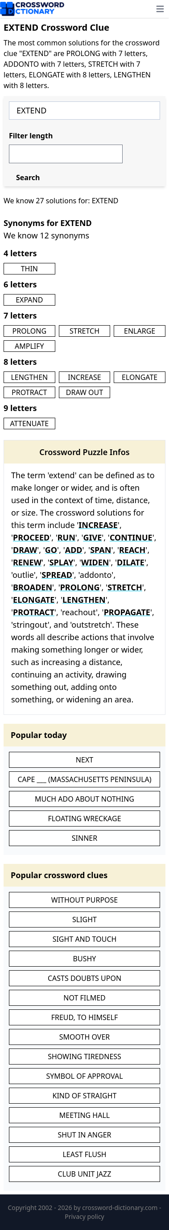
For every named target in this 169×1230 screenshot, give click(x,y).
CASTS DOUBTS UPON (84, 978)
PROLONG (29, 331)
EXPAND (29, 300)
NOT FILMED (84, 998)
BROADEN (32, 587)
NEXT (84, 760)
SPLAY (61, 562)
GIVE (92, 537)
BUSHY (84, 959)
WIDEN (95, 562)
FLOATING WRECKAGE (84, 818)
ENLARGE (139, 331)
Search (28, 177)
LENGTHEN (29, 377)
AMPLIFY (29, 346)
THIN (29, 269)
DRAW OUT (84, 392)
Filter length (31, 136)
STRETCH (84, 331)
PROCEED (31, 537)
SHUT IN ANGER (84, 1135)
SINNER (84, 838)
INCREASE (84, 377)
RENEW (27, 562)
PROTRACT (29, 392)
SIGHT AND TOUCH (85, 939)
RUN (66, 537)
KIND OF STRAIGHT (85, 1096)
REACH (132, 549)
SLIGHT (84, 919)
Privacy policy (84, 1216)
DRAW (25, 549)
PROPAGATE (127, 612)
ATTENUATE (29, 423)
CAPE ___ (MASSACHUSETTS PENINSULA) (84, 779)
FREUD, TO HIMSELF (84, 1017)
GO (51, 549)
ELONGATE (139, 377)
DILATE (130, 562)
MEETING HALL (84, 1115)
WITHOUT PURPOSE (84, 900)
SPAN (100, 549)
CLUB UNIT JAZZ (84, 1174)
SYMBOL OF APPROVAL (84, 1076)
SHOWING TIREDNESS (84, 1056)
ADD (73, 549)
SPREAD (56, 574)
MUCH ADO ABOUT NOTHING (84, 799)
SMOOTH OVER (84, 1037)
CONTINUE (131, 537)
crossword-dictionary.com (120, 1207)
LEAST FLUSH (84, 1154)
